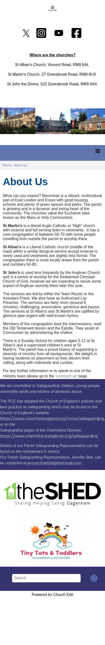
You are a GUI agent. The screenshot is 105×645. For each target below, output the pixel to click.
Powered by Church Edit (52, 595)
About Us (20, 165)
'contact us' (66, 376)
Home (6, 165)
